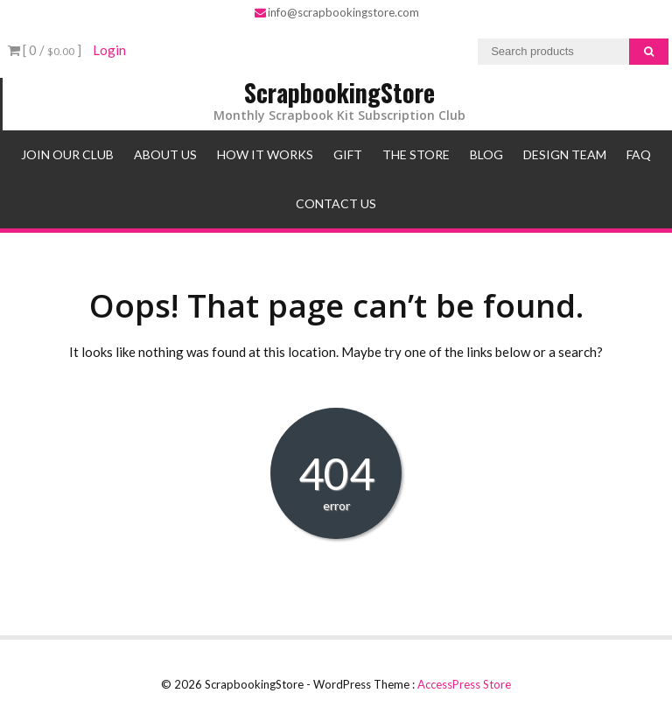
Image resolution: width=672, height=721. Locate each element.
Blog (486, 154)
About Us (165, 154)
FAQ (638, 154)
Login (109, 50)
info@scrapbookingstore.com (337, 12)
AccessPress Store (464, 684)
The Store (416, 154)
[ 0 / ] (44, 50)
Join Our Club (67, 154)
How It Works (265, 154)
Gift (347, 154)
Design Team (564, 154)
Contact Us (336, 203)
